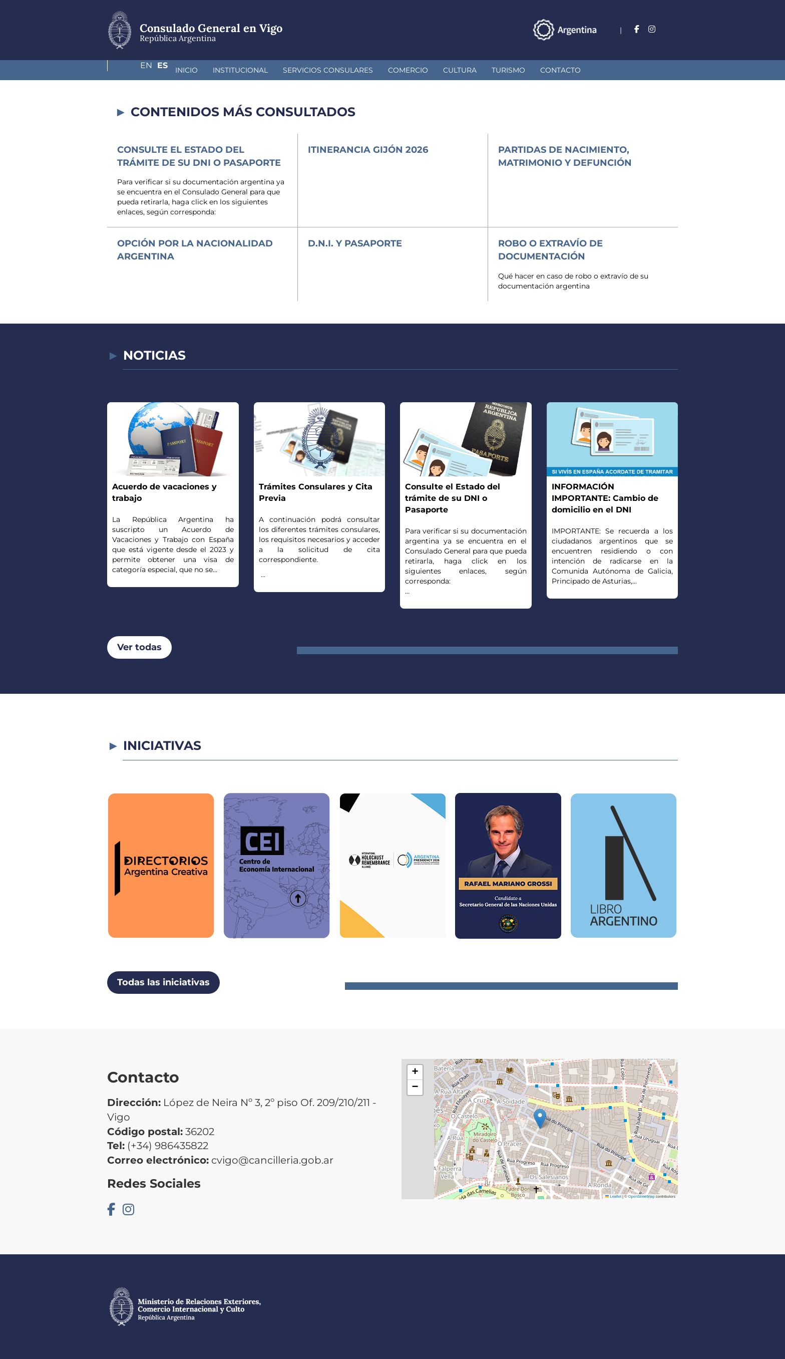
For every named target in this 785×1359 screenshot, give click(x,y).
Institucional (187, 70)
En (652, 29)
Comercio (355, 70)
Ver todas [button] (139, 647)
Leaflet (613, 1196)
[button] (540, 1119)
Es (672, 29)
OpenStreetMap (641, 1196)
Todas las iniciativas (163, 982)
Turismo (455, 70)
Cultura (407, 70)
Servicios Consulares (275, 70)
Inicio (133, 70)
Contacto (507, 70)
